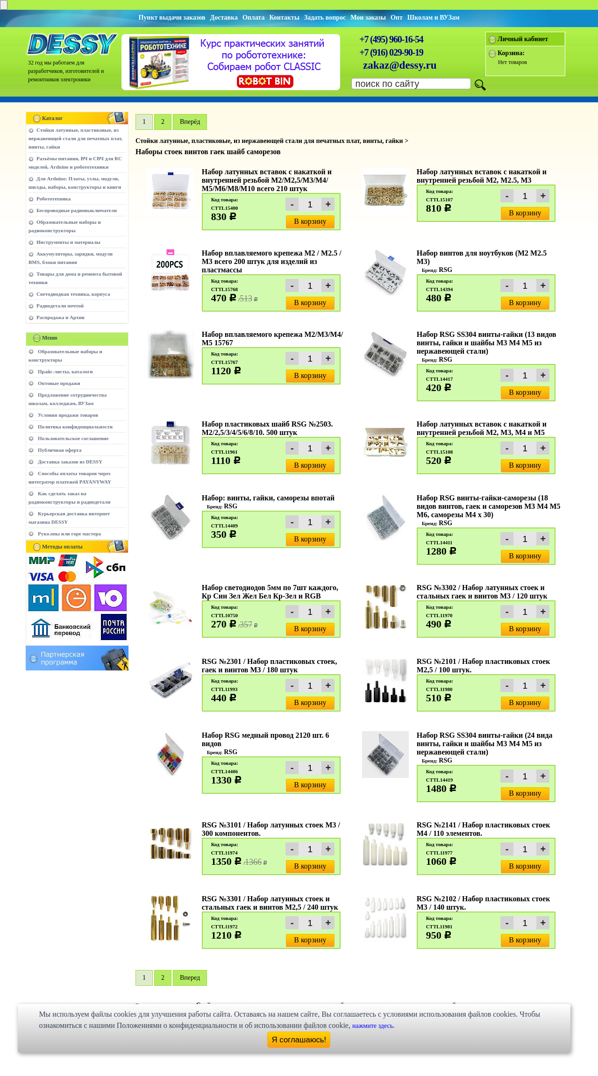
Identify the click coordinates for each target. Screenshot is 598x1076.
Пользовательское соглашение (73, 438)
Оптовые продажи (59, 383)
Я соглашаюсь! (299, 1039)
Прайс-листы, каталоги (65, 371)
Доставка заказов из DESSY (70, 461)
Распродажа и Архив (60, 317)
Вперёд (190, 121)
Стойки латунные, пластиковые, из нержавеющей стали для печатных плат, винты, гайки (75, 138)
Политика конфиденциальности (75, 426)
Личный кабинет (523, 39)
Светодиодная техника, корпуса (73, 294)
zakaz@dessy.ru (400, 65)
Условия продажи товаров (68, 415)
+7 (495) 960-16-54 (391, 39)
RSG (445, 269)
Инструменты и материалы (68, 242)
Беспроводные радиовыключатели (76, 210)
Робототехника (53, 198)
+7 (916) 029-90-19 (391, 52)
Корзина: (511, 53)
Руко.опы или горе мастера (69, 533)
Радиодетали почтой (60, 305)
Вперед (190, 977)
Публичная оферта (59, 450)
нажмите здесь (372, 1025)
